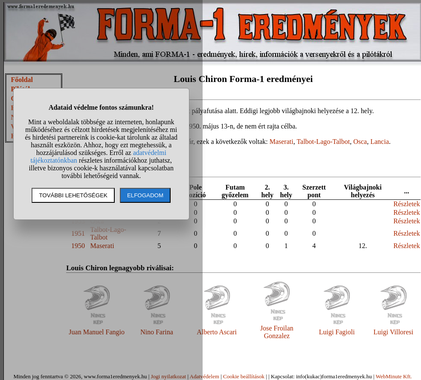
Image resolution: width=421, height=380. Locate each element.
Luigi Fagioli (337, 332)
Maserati (281, 141)
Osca (360, 141)
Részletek (406, 204)
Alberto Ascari (217, 332)
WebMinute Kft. (394, 376)
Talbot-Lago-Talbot (323, 141)
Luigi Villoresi (393, 332)
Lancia (379, 141)
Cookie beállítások (243, 376)
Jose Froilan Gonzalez (276, 331)
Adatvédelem (204, 376)
